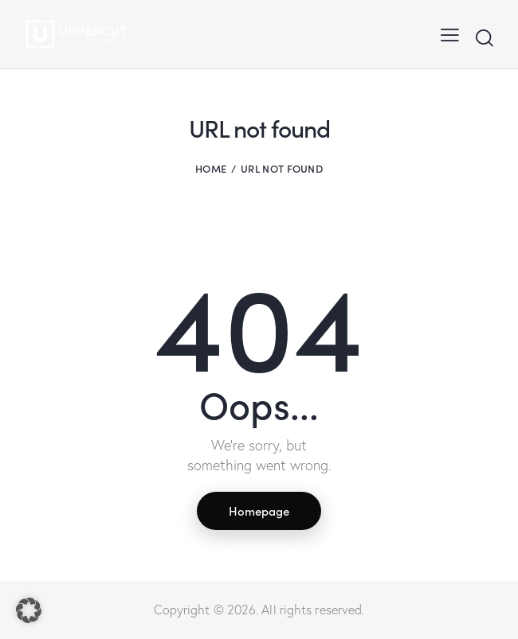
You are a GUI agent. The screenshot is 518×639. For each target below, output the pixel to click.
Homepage (259, 510)
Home (210, 168)
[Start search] (484, 37)
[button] (28, 610)
